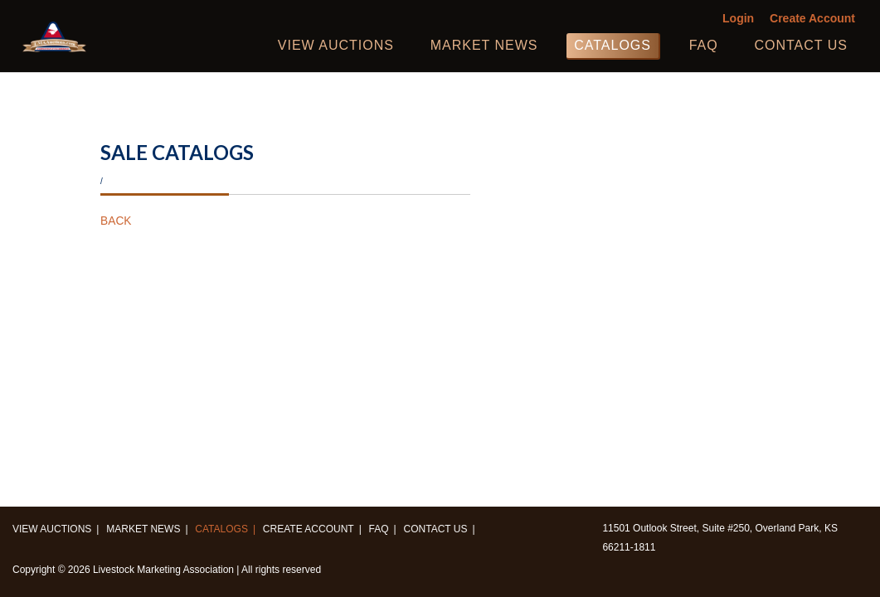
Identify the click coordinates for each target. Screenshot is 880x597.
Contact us (801, 45)
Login (738, 18)
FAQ (703, 45)
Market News (484, 45)
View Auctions (336, 45)
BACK (115, 221)
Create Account (812, 18)
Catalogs (612, 45)
